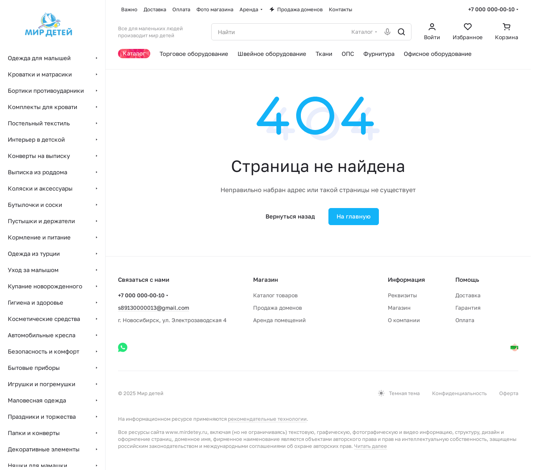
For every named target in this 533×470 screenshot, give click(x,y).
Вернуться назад (290, 216)
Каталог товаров (275, 295)
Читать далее (370, 446)
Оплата (464, 320)
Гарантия (468, 307)
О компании (404, 320)
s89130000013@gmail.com (153, 307)
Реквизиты (402, 295)
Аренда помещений (279, 320)
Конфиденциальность (459, 393)
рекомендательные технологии (267, 419)
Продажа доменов (277, 307)
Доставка (468, 295)
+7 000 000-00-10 (491, 9)
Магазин (399, 307)
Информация (406, 279)
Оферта (508, 393)
